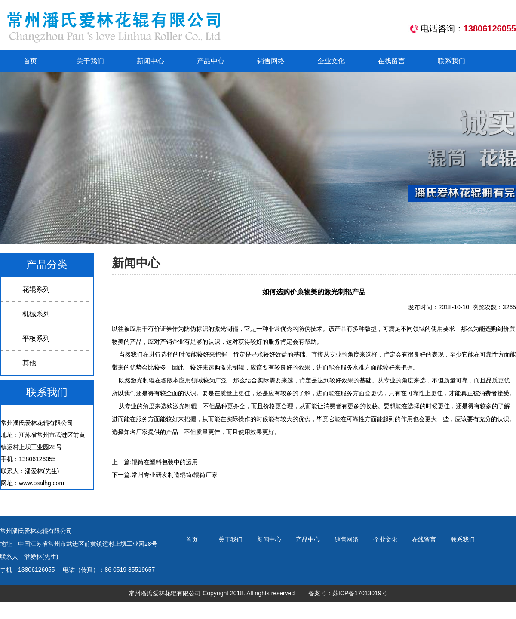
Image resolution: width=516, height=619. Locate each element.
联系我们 (451, 61)
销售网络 (271, 61)
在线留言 (391, 61)
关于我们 (90, 61)
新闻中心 (150, 61)
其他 (29, 362)
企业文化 (331, 61)
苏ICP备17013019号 (359, 593)
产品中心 (210, 61)
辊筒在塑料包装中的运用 (165, 462)
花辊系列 (36, 289)
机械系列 (36, 313)
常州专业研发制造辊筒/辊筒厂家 (175, 474)
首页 (30, 61)
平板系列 (36, 338)
